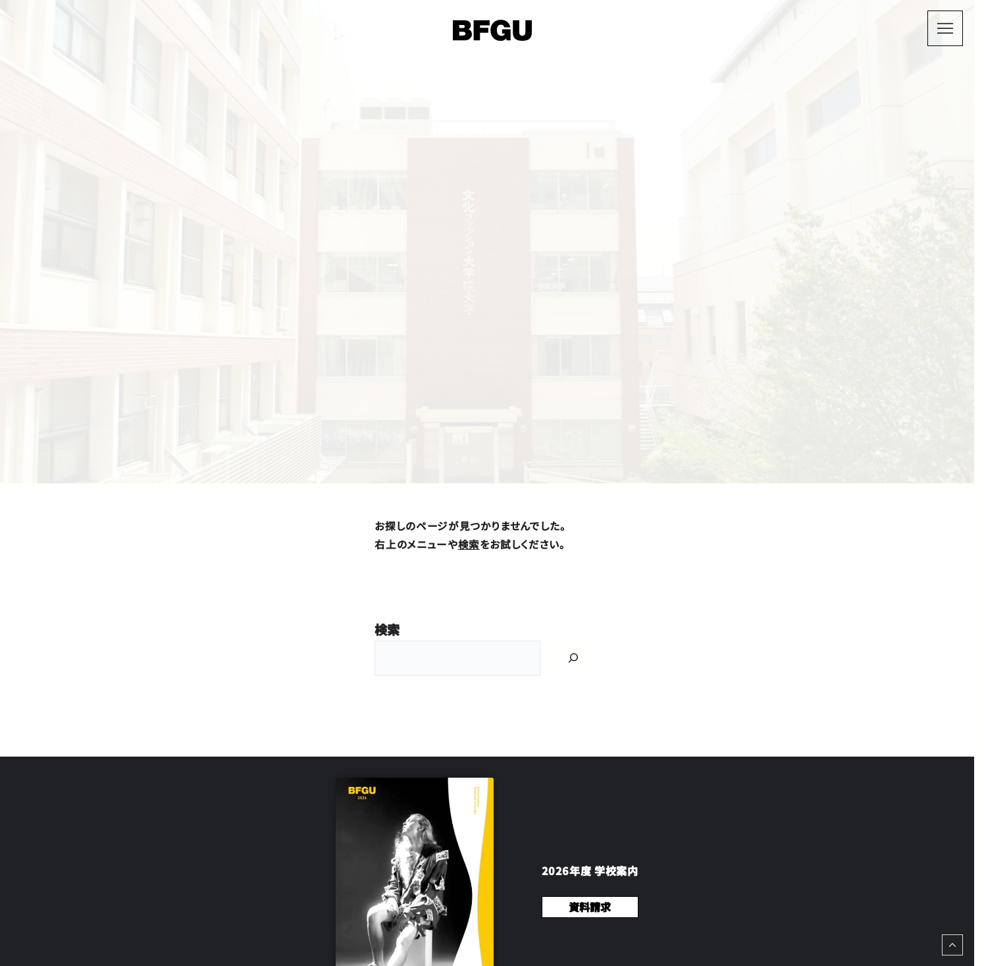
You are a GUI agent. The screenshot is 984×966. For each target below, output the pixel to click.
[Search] (573, 658)
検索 (469, 544)
